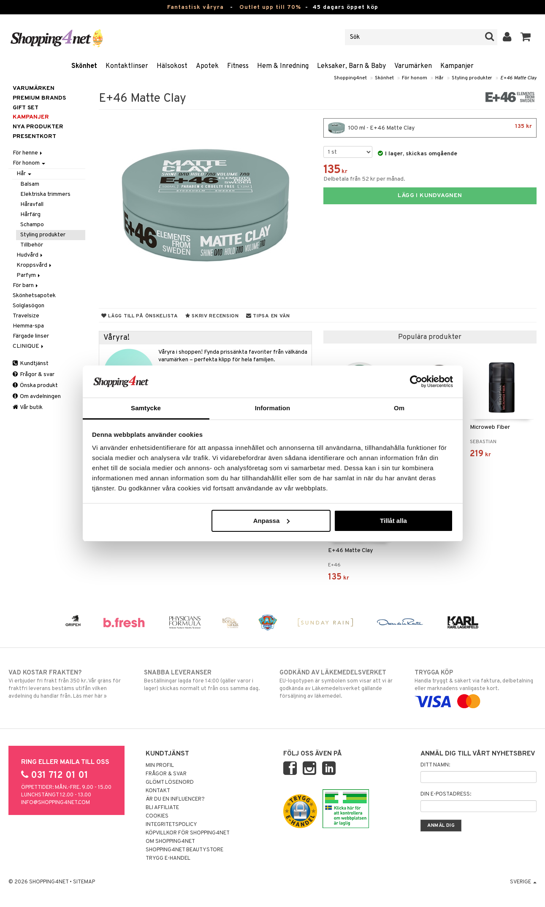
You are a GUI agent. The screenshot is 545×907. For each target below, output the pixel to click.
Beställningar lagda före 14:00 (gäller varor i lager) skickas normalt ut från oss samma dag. (205, 680)
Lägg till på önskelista (139, 316)
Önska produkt (35, 385)
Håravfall (31, 204)
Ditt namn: (435, 765)
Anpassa (271, 520)
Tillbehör (31, 245)
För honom (414, 78)
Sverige (523, 882)
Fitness (238, 66)
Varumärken (413, 66)
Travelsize (26, 315)
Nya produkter (38, 126)
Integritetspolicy (171, 824)
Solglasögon (28, 305)
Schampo (32, 224)
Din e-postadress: (445, 794)
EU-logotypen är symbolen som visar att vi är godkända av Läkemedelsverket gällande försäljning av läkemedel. (340, 684)
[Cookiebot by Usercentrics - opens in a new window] (416, 381)
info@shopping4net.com (55, 802)
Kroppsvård (34, 265)
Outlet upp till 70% (270, 7)
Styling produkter (472, 78)
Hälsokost (172, 66)
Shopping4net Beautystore (184, 850)
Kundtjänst (31, 363)
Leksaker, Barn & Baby (351, 66)
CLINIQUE (29, 346)
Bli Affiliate (162, 807)
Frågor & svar (33, 374)
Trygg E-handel (168, 858)
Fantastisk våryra (195, 7)
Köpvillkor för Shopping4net (188, 833)
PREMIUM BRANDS (39, 98)
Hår (439, 78)
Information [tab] (272, 408)
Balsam (29, 184)
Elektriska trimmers (45, 194)
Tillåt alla (393, 520)
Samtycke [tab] (146, 408)
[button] (525, 37)
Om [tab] (399, 408)
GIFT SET (25, 107)
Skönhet (84, 66)
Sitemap (84, 882)
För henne (28, 153)
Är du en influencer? (175, 799)
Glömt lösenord (170, 782)
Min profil (160, 765)
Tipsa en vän (268, 316)
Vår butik (28, 407)
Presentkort (34, 136)
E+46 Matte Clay (518, 78)
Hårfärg (30, 214)
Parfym (28, 275)
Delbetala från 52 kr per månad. (364, 179)
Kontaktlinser (127, 66)
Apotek (207, 66)
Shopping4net (350, 78)
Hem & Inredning (283, 66)
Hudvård (30, 255)
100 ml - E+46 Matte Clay (430, 127)
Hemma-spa (28, 326)
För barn (26, 285)
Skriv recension (212, 316)
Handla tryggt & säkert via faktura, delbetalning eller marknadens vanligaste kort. (476, 687)
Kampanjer (457, 66)
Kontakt (158, 791)
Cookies (157, 816)
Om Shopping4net (170, 841)
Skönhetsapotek (34, 295)
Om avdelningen (37, 396)
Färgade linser (31, 336)
